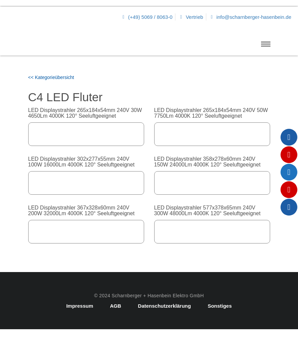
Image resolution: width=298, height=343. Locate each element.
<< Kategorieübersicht (51, 77)
